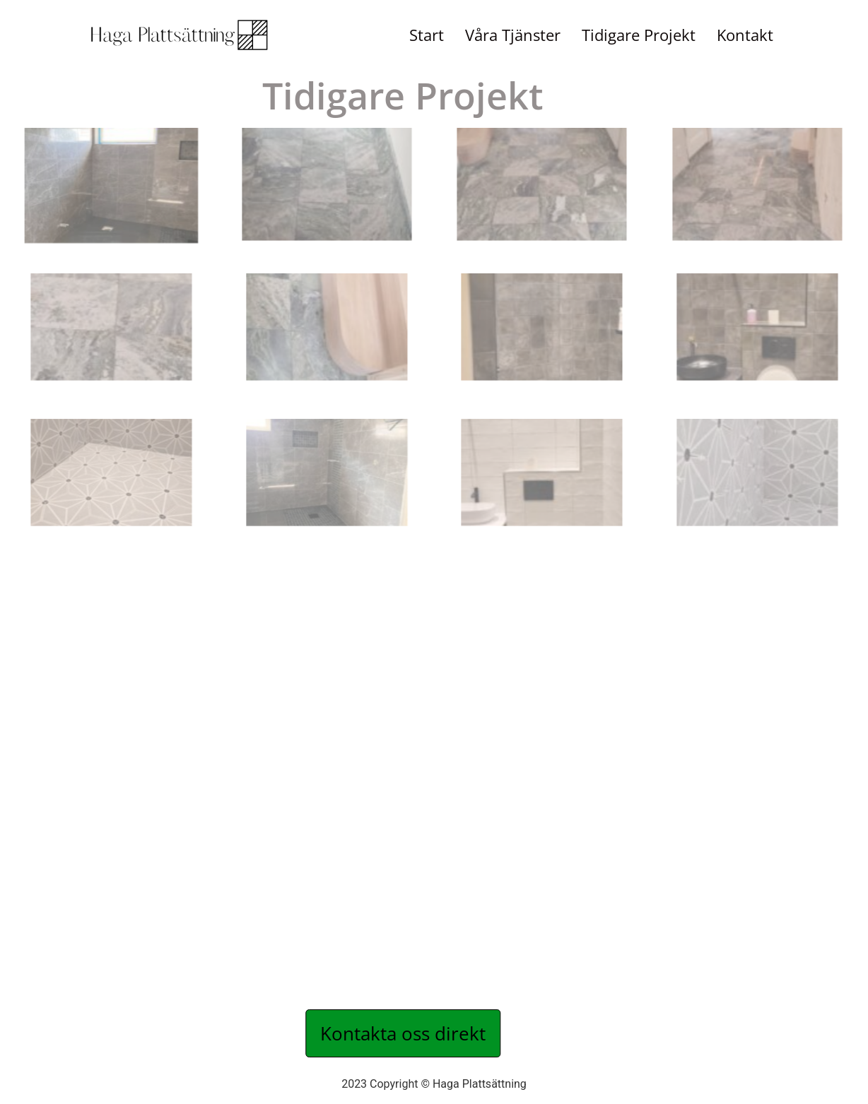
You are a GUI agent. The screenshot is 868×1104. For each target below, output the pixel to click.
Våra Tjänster (513, 35)
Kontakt (745, 35)
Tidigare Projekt (639, 35)
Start (426, 35)
